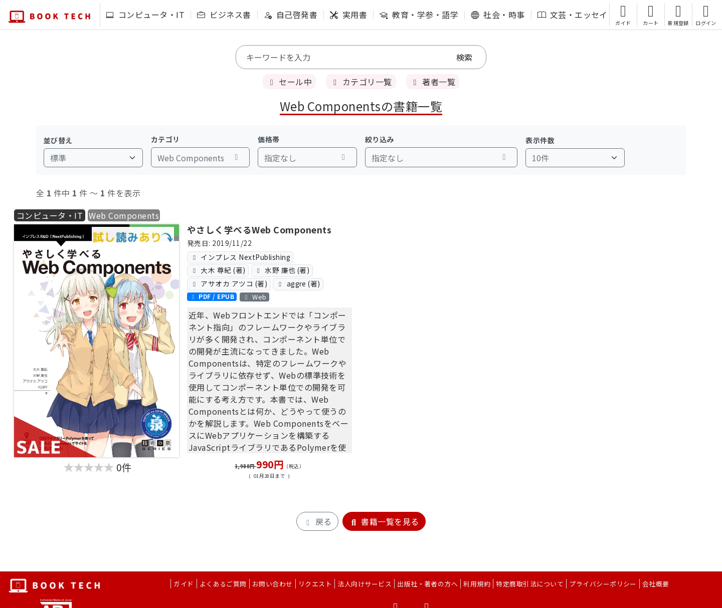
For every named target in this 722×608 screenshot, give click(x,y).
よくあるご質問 (223, 583)
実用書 (348, 15)
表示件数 (540, 140)
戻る (317, 521)
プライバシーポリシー (603, 583)
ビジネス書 (224, 15)
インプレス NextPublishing (240, 257)
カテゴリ (165, 139)
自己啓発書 (290, 15)
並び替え (58, 140)
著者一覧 (432, 82)
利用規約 (476, 583)
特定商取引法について (530, 583)
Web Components (124, 215)
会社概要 (655, 583)
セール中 (289, 82)
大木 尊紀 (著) (217, 270)
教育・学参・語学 (419, 15)
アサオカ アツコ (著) (228, 283)
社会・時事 (497, 15)
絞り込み (379, 139)
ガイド (183, 583)
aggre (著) (298, 283)
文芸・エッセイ (572, 15)
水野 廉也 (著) (281, 270)
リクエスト (315, 583)
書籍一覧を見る (384, 521)
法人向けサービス (364, 583)
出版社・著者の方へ (427, 583)
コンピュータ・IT (145, 15)
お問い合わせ (272, 583)
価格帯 (268, 139)
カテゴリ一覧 (361, 82)
